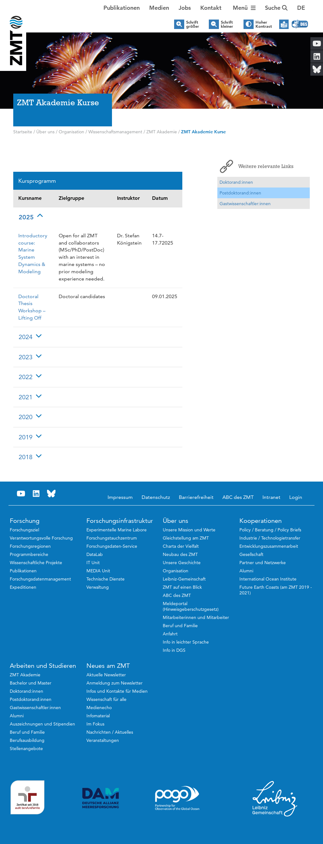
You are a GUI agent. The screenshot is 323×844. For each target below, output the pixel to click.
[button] (301, 8)
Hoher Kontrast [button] (263, 24)
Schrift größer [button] (192, 24)
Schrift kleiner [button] (227, 24)
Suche (276, 7)
